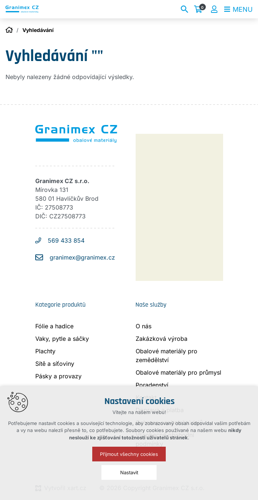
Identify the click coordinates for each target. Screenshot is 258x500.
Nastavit (129, 472)
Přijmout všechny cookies (129, 454)
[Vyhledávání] (184, 9)
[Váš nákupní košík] (199, 9)
